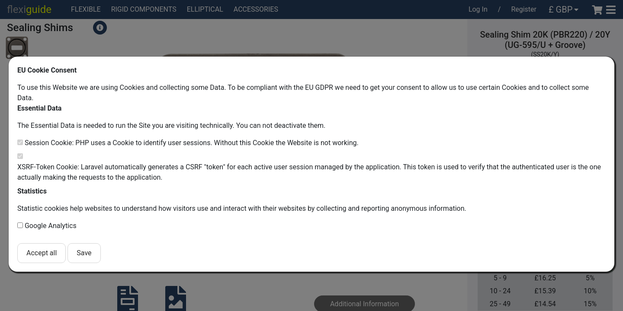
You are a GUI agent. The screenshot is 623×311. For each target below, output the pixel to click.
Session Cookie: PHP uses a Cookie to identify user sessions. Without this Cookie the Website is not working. (192, 143)
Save (84, 253)
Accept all (41, 253)
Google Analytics (51, 226)
